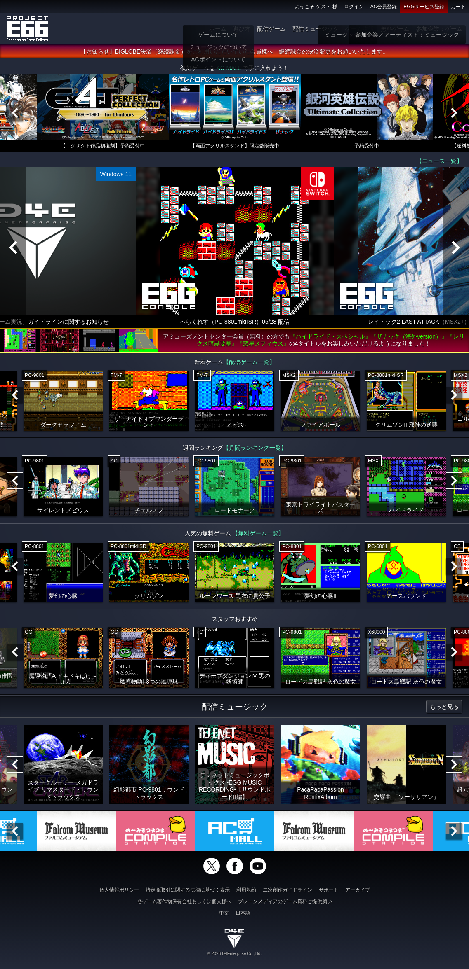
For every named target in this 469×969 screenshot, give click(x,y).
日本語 (243, 913)
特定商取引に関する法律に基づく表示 (188, 889)
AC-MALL (228, 70)
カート (458, 6)
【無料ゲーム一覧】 (258, 535)
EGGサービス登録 (423, 6)
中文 (224, 913)
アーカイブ (357, 889)
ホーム (217, 29)
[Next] (454, 115)
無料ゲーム (395, 29)
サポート (329, 889)
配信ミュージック (315, 29)
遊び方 (241, 29)
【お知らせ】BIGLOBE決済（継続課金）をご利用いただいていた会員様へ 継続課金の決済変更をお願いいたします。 (234, 53)
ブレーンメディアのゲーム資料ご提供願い (285, 901)
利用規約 (246, 889)
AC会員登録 (383, 6)
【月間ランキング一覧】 (255, 449)
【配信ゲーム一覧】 (249, 364)
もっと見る (444, 708)
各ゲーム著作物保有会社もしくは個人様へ (184, 901)
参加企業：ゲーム (439, 29)
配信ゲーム (271, 29)
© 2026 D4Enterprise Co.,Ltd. (234, 953)
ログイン (354, 6)
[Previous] (15, 115)
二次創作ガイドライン (287, 889)
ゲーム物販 (359, 29)
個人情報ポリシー (119, 889)
